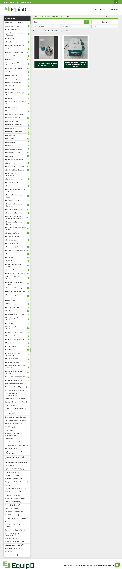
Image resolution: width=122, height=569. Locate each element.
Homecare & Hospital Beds (14, 132)
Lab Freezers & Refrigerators (14, 149)
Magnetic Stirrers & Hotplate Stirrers (14, 196)
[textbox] (40, 26)
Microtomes (9, 257)
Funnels (8, 111)
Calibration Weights (12, 49)
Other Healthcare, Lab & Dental (15, 273)
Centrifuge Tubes (11, 56)
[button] (103, 9)
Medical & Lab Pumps (12, 233)
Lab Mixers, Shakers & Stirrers (15, 166)
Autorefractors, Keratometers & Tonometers (15, 34)
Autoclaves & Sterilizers (13, 29)
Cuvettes (9, 72)
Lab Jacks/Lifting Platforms (14, 159)
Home (95, 9)
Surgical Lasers (11, 343)
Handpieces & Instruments (14, 125)
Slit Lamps (9, 323)
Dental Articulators (11, 75)
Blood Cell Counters (12, 42)
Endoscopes (10, 89)
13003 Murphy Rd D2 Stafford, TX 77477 (108, 565)
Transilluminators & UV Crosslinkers (13, 354)
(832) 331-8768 (10, 2)
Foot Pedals (9, 98)
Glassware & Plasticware (13, 118)
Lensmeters (9, 186)
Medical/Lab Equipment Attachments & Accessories (14, 217)
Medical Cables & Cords (13, 200)
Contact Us (114, 9)
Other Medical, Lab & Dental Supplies (14, 283)
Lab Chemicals (10, 138)
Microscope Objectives (13, 247)
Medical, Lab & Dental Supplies (15, 209)
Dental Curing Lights (12, 79)
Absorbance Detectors (12, 26)
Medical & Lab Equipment (14, 213)
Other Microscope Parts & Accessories (13, 296)
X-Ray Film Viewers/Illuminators (16, 377)
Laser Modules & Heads (13, 182)
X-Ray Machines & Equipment (15, 380)
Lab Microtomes (11, 163)
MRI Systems (10, 261)
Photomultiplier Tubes (12, 307)
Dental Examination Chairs (14, 82)
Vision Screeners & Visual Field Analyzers (15, 367)
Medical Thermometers (13, 236)
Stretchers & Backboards (13, 336)
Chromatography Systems (14, 68)
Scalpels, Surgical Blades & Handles (14, 319)
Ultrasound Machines (12, 362)
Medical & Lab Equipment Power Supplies (16, 228)
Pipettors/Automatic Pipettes (15, 314)
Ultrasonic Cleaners (12, 359)
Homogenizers (10, 135)
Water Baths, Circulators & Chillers (14, 372)
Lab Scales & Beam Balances (15, 170)
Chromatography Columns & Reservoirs (14, 64)
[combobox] (46, 26)
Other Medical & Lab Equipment (15, 288)
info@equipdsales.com (25, 2)
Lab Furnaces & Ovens (13, 152)
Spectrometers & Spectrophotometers (12, 328)
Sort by (105, 22)
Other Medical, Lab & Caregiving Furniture (15, 278)
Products (102, 9)
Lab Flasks (9, 145)
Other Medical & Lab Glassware (15, 291)
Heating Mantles (11, 128)
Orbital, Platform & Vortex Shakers (13, 265)
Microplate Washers (12, 240)
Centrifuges (9, 59)
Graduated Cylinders (12, 121)
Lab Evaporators (11, 142)
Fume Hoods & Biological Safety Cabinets (16, 103)
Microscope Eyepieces (13, 243)
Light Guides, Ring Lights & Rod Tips (15, 190)
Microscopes (10, 254)
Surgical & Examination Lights (15, 339)
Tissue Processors (11, 346)
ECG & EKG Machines (12, 86)
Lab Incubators (10, 156)
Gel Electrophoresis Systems (14, 114)
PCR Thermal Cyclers (12, 304)
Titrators (9, 350)
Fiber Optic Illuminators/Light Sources (15, 94)
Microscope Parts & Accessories (15, 250)
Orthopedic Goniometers (13, 270)
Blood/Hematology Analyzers (15, 45)
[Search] (58, 22)
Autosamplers (10, 38)
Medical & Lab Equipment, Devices (14, 223)
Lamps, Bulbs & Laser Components (12, 174)
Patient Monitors (11, 300)
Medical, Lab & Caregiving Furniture (14, 205)
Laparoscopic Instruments (14, 179)
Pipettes (8, 311)
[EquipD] (18, 565)
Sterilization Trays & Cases (14, 332)
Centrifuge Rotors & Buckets (14, 52)
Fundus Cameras (11, 107)
